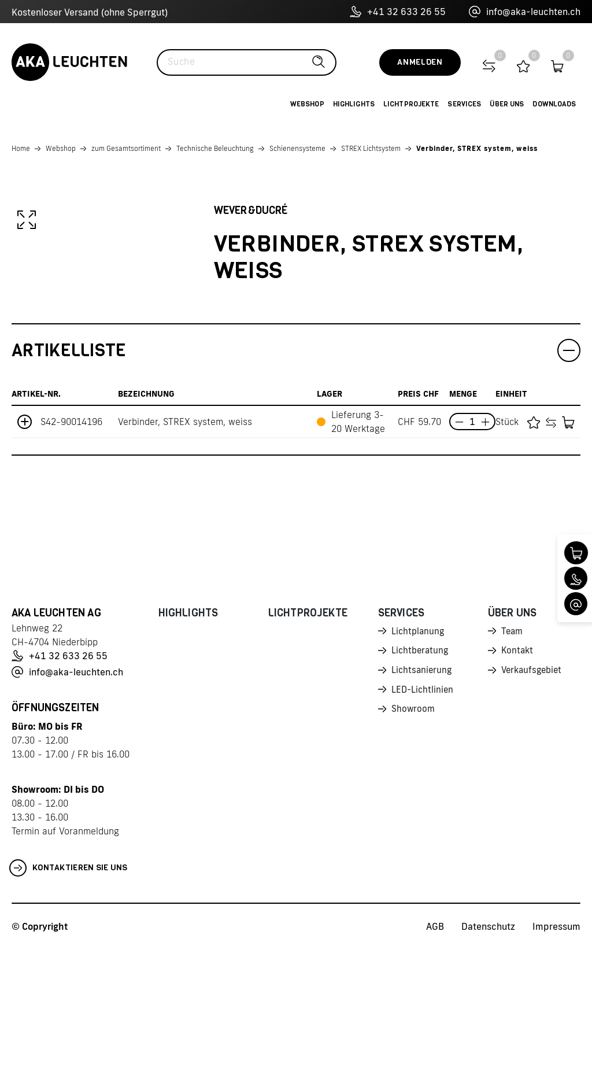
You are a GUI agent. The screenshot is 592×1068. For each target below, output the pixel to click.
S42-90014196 (71, 540)
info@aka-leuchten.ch (524, 11)
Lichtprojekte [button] (411, 104)
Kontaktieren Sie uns (68, 987)
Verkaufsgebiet (533, 791)
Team (512, 750)
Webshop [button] (307, 104)
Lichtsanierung (422, 791)
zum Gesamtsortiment (126, 148)
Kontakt (518, 771)
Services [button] (464, 104)
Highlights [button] (354, 104)
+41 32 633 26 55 (398, 11)
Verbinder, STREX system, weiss (477, 148)
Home (21, 148)
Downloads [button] (554, 104)
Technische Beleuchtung (215, 148)
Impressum (556, 1045)
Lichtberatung (421, 771)
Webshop (61, 148)
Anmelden (420, 62)
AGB (435, 1045)
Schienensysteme (297, 148)
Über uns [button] (507, 104)
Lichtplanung (418, 750)
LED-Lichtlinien (423, 811)
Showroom (413, 831)
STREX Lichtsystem (371, 148)
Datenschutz (488, 1045)
